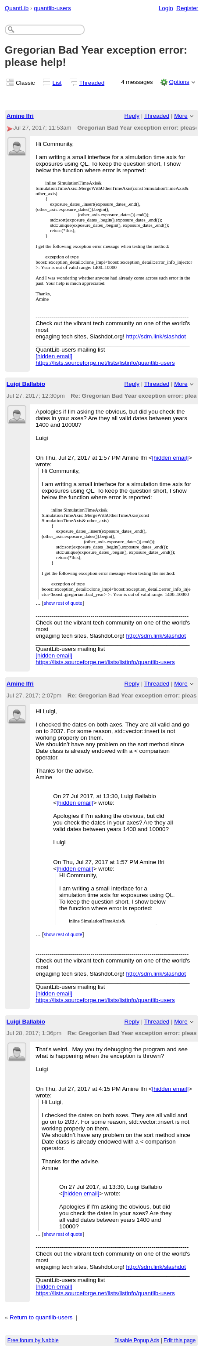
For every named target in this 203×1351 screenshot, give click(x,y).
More (181, 116)
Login (166, 8)
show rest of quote (63, 603)
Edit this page (180, 1340)
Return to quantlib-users (41, 1317)
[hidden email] (54, 356)
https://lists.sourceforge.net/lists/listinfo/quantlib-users (105, 363)
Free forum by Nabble (33, 1340)
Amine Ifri (20, 116)
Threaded (92, 83)
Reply (132, 116)
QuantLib (17, 8)
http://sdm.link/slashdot (156, 336)
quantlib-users (52, 8)
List (57, 83)
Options (179, 82)
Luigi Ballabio (26, 384)
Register (187, 8)
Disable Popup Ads (136, 1340)
